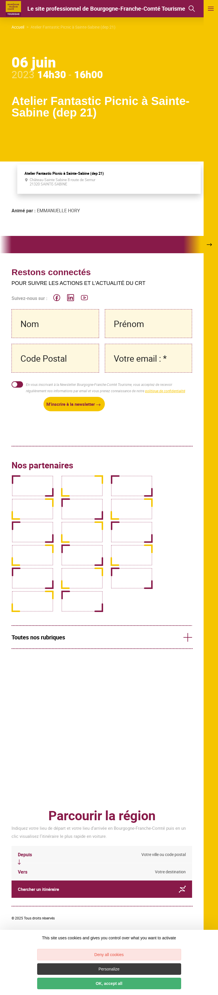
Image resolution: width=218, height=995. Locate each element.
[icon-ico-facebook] (56, 298)
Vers (22, 872)
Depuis (25, 854)
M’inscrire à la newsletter (70, 404)
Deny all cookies (109, 954)
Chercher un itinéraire (102, 889)
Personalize (109, 969)
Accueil (18, 27)
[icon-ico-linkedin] (70, 298)
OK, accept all (109, 983)
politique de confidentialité (165, 390)
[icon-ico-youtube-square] (84, 298)
